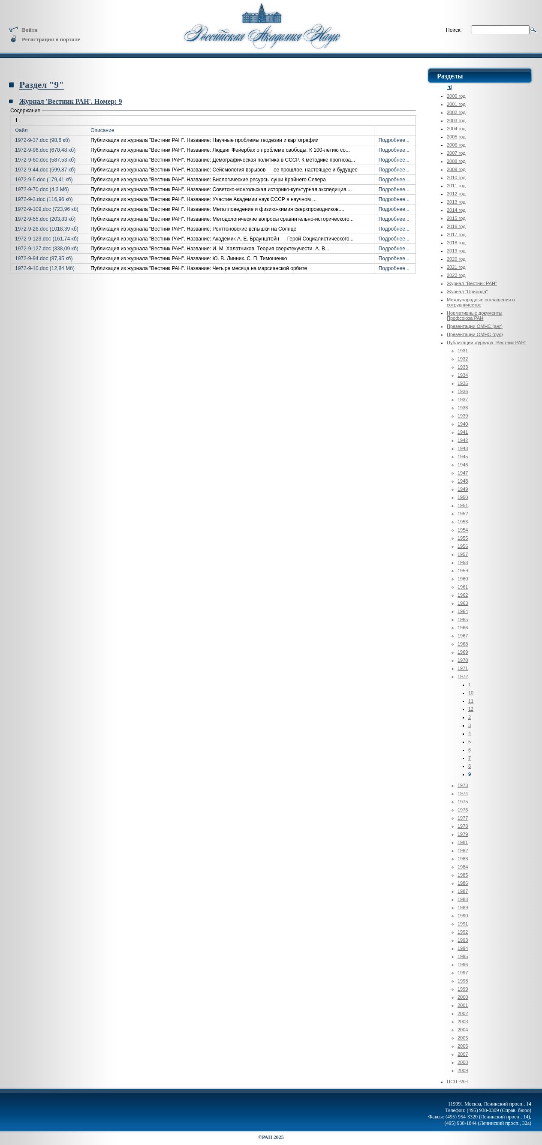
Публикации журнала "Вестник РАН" (486, 342)
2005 (463, 1037)
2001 (463, 1005)
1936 (463, 391)
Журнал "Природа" (467, 291)
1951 (463, 505)
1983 (463, 858)
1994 (463, 948)
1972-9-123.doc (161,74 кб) (46, 239)
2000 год (456, 96)
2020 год (456, 258)
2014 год (456, 210)
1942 (463, 440)
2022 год (456, 275)
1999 (463, 989)
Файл (21, 130)
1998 (463, 980)
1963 (463, 603)
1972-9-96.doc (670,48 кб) (45, 150)
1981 (463, 842)
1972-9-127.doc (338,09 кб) (46, 249)
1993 (463, 940)
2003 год (456, 120)
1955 (463, 538)
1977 (463, 817)
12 (470, 709)
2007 (463, 1054)
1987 (463, 891)
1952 (463, 513)
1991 (463, 923)
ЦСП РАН (457, 1081)
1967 (463, 635)
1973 (463, 785)
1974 (463, 793)
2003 (463, 1021)
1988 (463, 899)
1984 (463, 866)
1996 (463, 964)
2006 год (456, 144)
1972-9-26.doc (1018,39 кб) (46, 229)
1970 (463, 660)
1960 (463, 578)
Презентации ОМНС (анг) (475, 326)
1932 (463, 358)
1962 (463, 595)
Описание (102, 130)
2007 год (456, 153)
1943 (463, 448)
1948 (463, 481)
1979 (463, 834)
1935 (463, 383)
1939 (463, 415)
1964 (463, 611)
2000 (463, 997)
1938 (463, 407)
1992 (463, 932)
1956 (463, 546)
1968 (463, 643)
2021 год (456, 267)
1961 (463, 586)
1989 (463, 907)
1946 (463, 464)
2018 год (456, 242)
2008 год (456, 161)
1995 (463, 956)
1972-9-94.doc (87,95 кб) (43, 258)
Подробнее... (394, 140)
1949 (463, 489)
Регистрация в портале (44, 39)
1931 (463, 350)
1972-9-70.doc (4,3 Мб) (42, 189)
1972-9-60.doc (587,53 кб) (45, 160)
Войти (23, 30)
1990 (463, 915)
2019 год (456, 250)
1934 (463, 375)
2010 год (456, 177)
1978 (463, 826)
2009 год (456, 169)
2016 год (456, 226)
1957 (463, 554)
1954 (463, 529)
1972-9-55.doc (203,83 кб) (45, 219)
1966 (463, 627)
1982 (463, 850)
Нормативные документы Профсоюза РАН (474, 315)
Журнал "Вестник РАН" (472, 283)
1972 (463, 676)
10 (470, 692)
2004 (463, 1029)
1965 (463, 619)
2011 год (456, 185)
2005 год (456, 136)
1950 (463, 497)
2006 (463, 1046)
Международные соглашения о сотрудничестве (481, 302)
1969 (463, 652)
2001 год (456, 104)
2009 (463, 1070)
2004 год (456, 128)
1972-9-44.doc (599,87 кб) (45, 170)
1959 (463, 570)
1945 (463, 456)
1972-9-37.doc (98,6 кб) (42, 140)
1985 (463, 875)
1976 (463, 809)
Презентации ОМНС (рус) (475, 334)
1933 (463, 367)
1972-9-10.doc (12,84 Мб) (45, 268)
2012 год (456, 193)
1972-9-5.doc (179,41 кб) (43, 180)
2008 (463, 1062)
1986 (463, 883)
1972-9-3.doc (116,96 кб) (43, 199)
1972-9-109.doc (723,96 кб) (46, 209)
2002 (463, 1013)
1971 (463, 668)
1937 (463, 399)
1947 (463, 472)
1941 (463, 432)
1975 (463, 801)
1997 (463, 972)
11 (470, 700)
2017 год (456, 234)
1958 (463, 562)
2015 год (456, 218)
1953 (463, 521)
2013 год (456, 201)
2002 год (456, 112)
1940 (463, 424)
